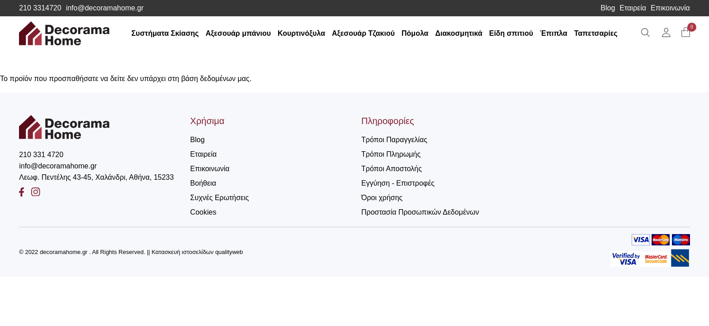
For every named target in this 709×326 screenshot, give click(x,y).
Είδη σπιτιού (511, 33)
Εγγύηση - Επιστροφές (398, 183)
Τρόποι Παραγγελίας (394, 140)
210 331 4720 (41, 154)
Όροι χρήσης (381, 197)
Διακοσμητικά (458, 33)
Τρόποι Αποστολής (391, 169)
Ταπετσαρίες (596, 33)
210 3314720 (40, 8)
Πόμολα (415, 33)
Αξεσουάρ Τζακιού (363, 33)
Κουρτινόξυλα (301, 33)
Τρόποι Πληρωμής (391, 154)
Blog (607, 8)
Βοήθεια (203, 183)
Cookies (203, 212)
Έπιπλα (553, 33)
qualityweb (229, 252)
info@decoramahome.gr (105, 8)
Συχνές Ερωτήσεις (219, 197)
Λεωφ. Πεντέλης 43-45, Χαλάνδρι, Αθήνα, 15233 (96, 177)
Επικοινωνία (670, 8)
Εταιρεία (632, 8)
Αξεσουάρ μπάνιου (238, 33)
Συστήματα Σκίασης (165, 33)
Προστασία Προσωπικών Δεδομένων (420, 212)
